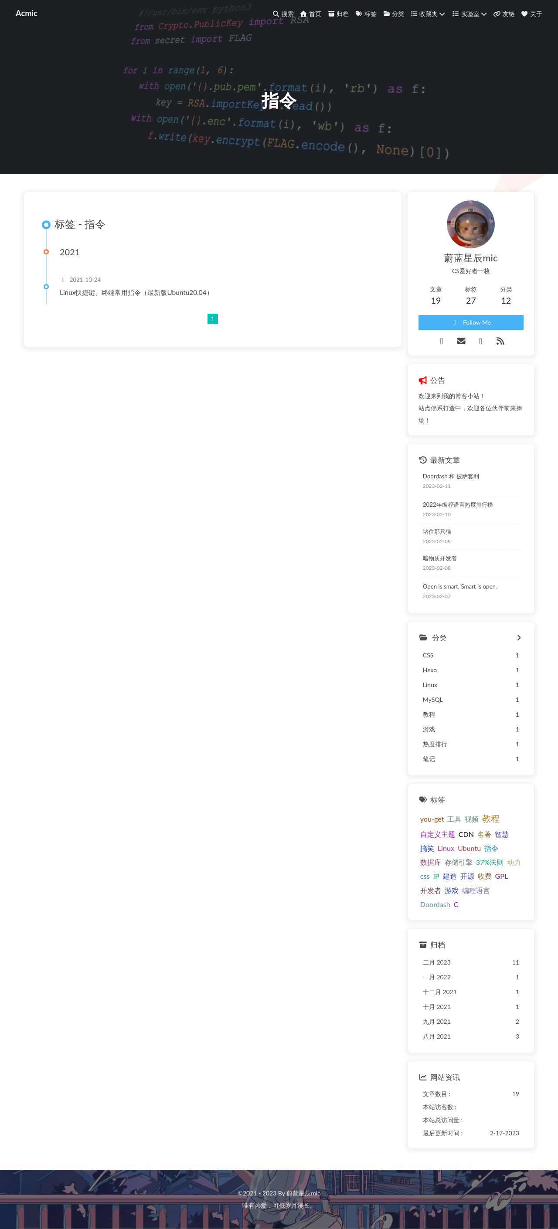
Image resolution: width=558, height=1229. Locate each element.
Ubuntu (469, 848)
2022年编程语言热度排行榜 (458, 504)
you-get (432, 819)
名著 (484, 834)
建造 (450, 876)
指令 (491, 848)
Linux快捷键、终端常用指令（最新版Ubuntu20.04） (136, 292)
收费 (485, 876)
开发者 (430, 890)
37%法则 (490, 862)
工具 (454, 819)
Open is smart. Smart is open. (460, 586)
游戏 (452, 890)
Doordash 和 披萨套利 (451, 476)
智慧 (502, 834)
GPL (501, 876)
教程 (491, 818)
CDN (466, 834)
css (425, 876)
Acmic (26, 13)
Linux (446, 848)
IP (436, 876)
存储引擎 (459, 862)
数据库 (430, 862)
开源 (467, 876)
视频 (472, 819)
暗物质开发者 (440, 558)
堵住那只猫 (437, 531)
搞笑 (427, 848)
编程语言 (476, 890)
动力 (514, 862)
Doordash (435, 904)
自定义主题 (437, 834)
